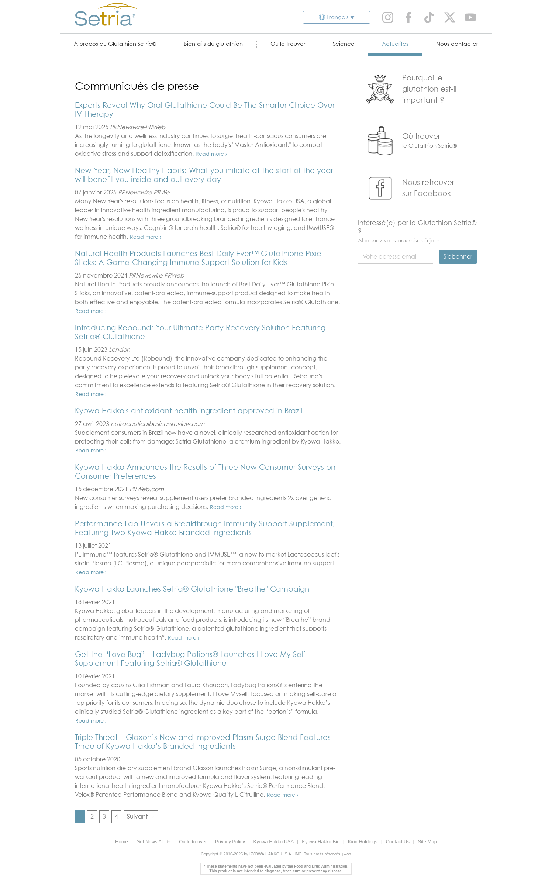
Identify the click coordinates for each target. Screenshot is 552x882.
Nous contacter (457, 44)
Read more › (211, 154)
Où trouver (421, 136)
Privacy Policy (230, 841)
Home (122, 841)
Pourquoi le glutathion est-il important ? (429, 89)
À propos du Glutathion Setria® (115, 44)
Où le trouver (288, 44)
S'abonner (458, 257)
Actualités (395, 44)
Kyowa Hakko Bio (321, 841)
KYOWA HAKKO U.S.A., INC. (276, 854)
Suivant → (141, 817)
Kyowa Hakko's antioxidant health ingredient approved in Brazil (188, 411)
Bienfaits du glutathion (213, 44)
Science (344, 44)
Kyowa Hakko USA (274, 841)
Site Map (427, 841)
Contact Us (398, 841)
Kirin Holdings (363, 841)
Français (338, 17)
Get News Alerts (154, 841)
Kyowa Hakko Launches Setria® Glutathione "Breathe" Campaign (192, 589)
